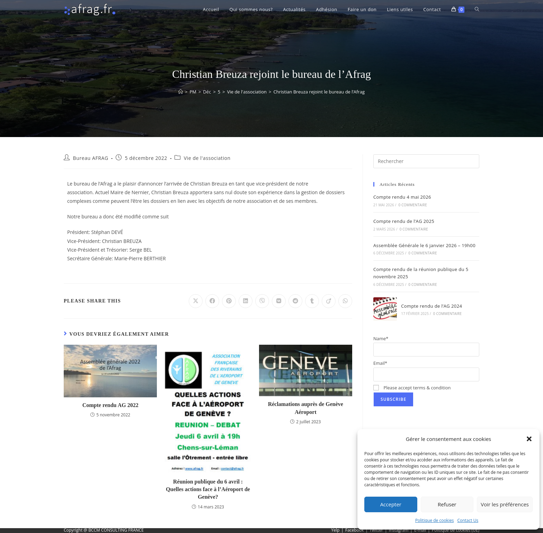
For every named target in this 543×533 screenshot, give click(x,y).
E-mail (420, 530)
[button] (529, 438)
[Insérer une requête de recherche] (426, 161)
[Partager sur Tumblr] (312, 301)
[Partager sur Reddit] (295, 301)
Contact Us (467, 520)
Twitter (376, 530)
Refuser (447, 504)
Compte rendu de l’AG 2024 (431, 306)
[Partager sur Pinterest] (229, 301)
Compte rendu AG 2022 (110, 405)
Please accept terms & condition (412, 388)
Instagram (399, 530)
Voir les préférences (505, 504)
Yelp (335, 530)
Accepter (390, 504)
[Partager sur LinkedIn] (245, 301)
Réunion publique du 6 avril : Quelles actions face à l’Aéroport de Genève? (208, 489)
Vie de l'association (207, 158)
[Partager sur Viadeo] (329, 301)
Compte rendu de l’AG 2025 (403, 221)
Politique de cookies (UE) (455, 530)
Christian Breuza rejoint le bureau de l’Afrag (318, 92)
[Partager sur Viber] (262, 301)
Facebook (354, 530)
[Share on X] (196, 301)
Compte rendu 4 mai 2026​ (402, 197)
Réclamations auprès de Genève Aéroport (305, 408)
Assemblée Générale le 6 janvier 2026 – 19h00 (424, 245)
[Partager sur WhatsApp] (345, 301)
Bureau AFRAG (90, 158)
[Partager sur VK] (279, 301)
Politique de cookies (434, 520)
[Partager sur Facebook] (212, 301)
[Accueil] (180, 92)
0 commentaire (413, 204)
